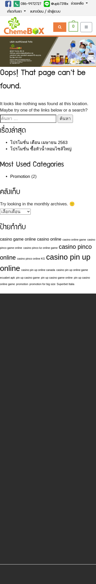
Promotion (20, 176)
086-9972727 (27, 4)
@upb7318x (56, 4)
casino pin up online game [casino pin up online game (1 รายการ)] (72, 269)
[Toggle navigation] (86, 27)
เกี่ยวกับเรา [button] (15, 11)
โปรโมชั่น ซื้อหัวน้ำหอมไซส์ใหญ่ (40, 149)
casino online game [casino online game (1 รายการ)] (74, 239)
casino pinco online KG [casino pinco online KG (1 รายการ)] (31, 258)
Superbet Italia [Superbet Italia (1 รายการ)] (65, 284)
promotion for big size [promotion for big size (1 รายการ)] (42, 284)
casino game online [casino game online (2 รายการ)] (18, 239)
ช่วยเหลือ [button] (78, 3)
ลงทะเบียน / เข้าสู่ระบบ (45, 11)
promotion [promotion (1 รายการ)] (22, 284)
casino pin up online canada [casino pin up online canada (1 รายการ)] (38, 269)
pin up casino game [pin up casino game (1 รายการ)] (28, 277)
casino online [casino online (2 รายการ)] (49, 239)
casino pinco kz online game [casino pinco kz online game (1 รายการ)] (40, 247)
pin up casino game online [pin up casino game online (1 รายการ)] (57, 277)
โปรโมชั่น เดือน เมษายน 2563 (39, 142)
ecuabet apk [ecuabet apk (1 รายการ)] (7, 277)
